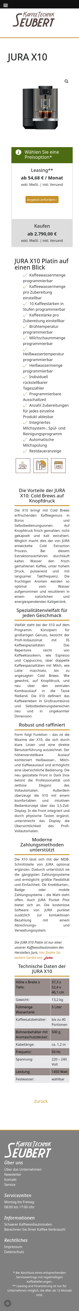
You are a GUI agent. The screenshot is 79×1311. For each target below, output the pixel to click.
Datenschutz (14, 1251)
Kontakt (10, 1179)
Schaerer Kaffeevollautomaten (28, 1224)
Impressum (13, 1246)
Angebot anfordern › (42, 199)
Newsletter (12, 1174)
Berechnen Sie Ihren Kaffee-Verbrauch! (35, 1229)
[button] (7, 1303)
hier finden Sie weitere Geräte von (37, 955)
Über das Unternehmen (23, 1169)
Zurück (41, 1101)
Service (9, 1184)
